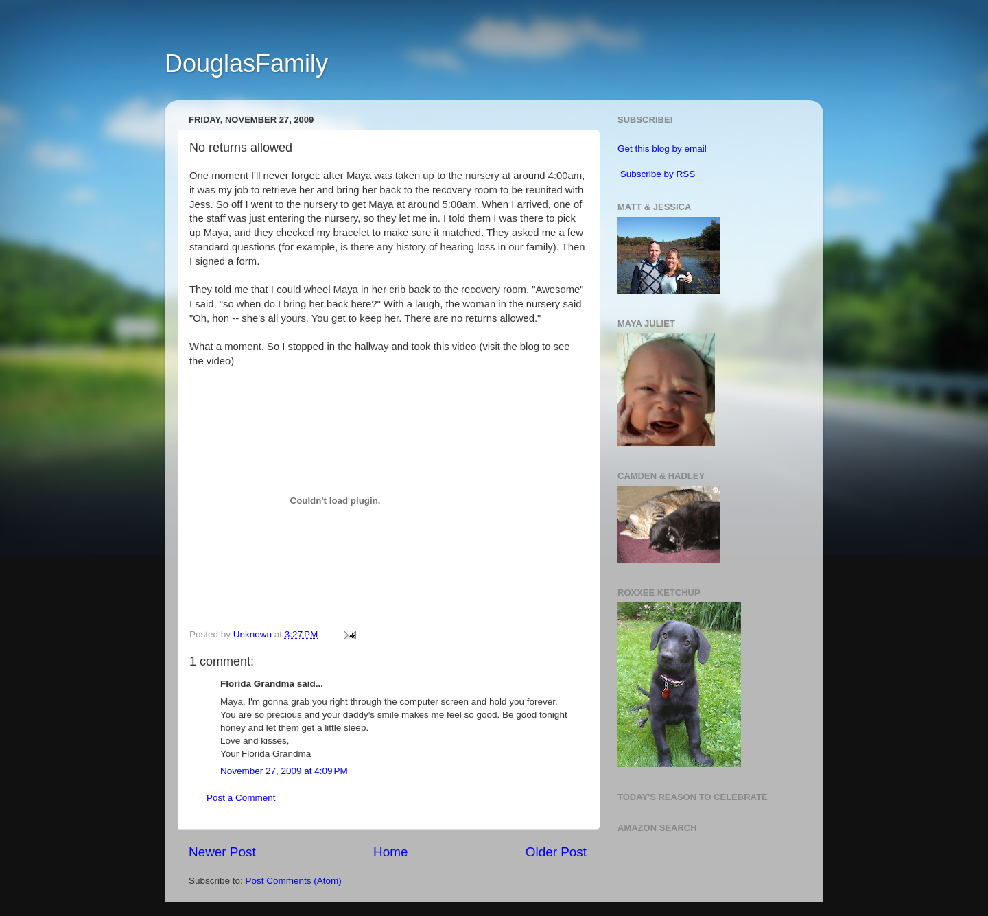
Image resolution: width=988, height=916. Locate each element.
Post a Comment (241, 797)
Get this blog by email (662, 148)
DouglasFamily (246, 63)
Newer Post (222, 852)
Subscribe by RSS (658, 174)
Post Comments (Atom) (294, 881)
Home (390, 852)
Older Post (556, 852)
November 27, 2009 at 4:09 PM (284, 771)
